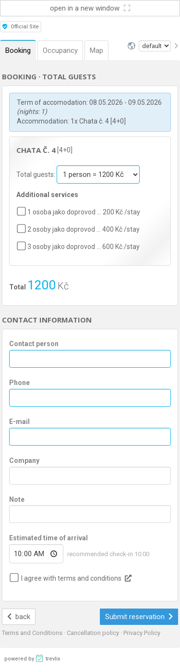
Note (16, 499)
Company (24, 460)
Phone (19, 382)
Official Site (20, 27)
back (19, 616)
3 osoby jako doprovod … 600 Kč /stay (83, 246)
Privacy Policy (141, 632)
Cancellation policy (93, 632)
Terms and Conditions (33, 632)
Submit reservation (139, 616)
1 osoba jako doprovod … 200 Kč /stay (83, 212)
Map (96, 50)
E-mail (19, 421)
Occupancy (60, 50)
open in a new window (90, 8)
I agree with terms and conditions (71, 578)
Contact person (34, 344)
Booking (18, 50)
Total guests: (36, 174)
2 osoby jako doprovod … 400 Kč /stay (83, 229)
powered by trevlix (32, 658)
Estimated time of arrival (48, 538)
